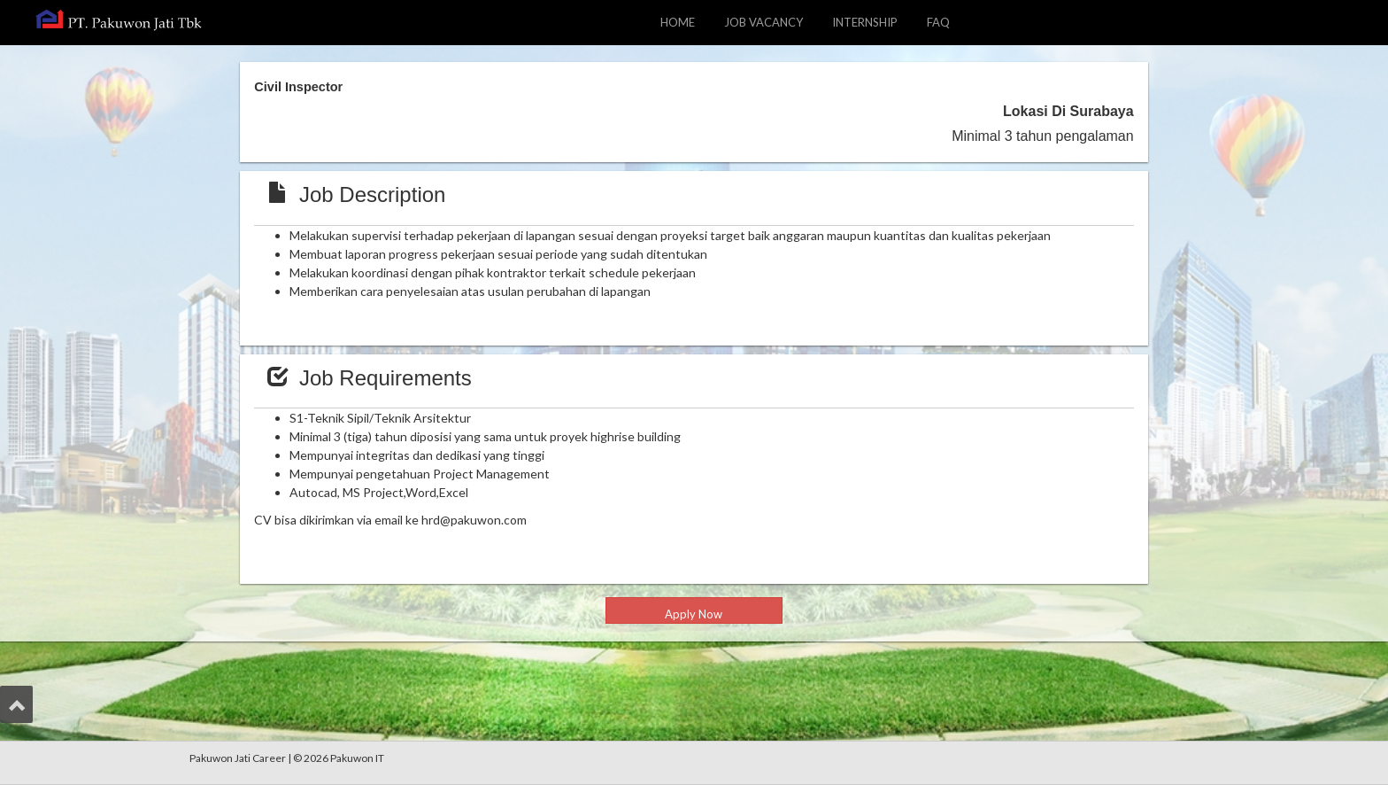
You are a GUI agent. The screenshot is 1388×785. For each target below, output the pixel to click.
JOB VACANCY (770, 20)
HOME (677, 22)
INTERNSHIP (865, 22)
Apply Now (693, 614)
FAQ (938, 22)
